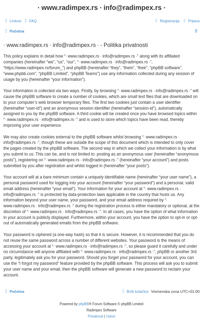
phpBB (84, 304)
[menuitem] (30, 21)
